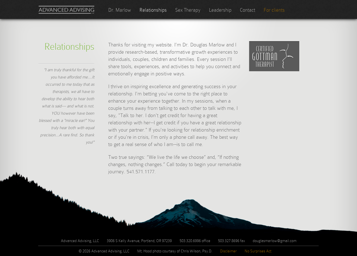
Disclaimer (228, 251)
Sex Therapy (188, 10)
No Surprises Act (258, 251)
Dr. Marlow (119, 10)
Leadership (220, 10)
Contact (247, 10)
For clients (274, 10)
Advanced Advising (66, 10)
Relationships (153, 10)
